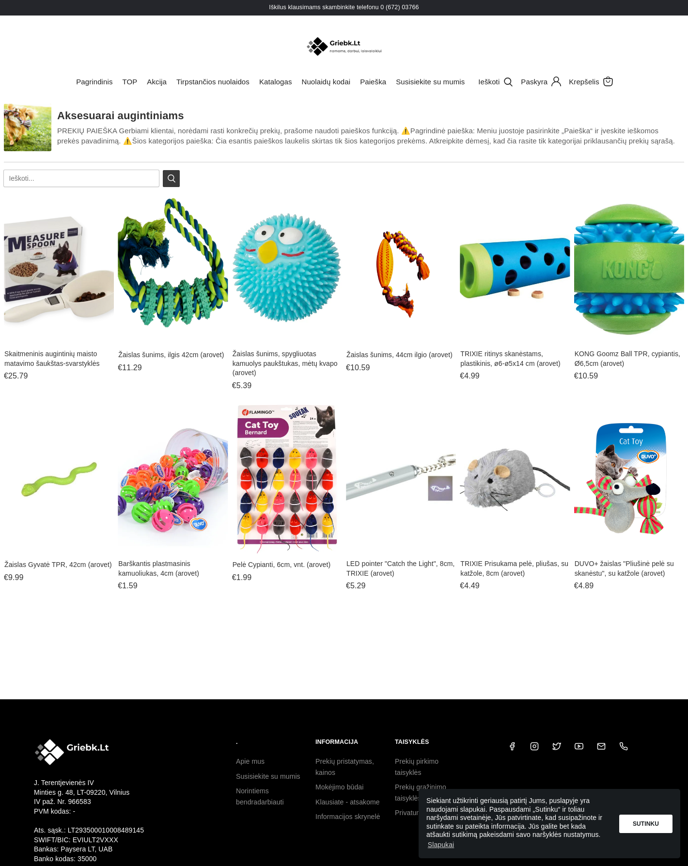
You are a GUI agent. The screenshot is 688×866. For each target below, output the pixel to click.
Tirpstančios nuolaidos (213, 82)
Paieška (373, 82)
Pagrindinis (94, 82)
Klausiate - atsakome (347, 802)
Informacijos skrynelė (347, 816)
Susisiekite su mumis (430, 82)
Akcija (157, 82)
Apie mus (250, 761)
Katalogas (275, 82)
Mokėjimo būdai (339, 787)
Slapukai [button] (441, 845)
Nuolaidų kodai (326, 82)
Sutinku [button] (646, 823)
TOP (129, 82)
